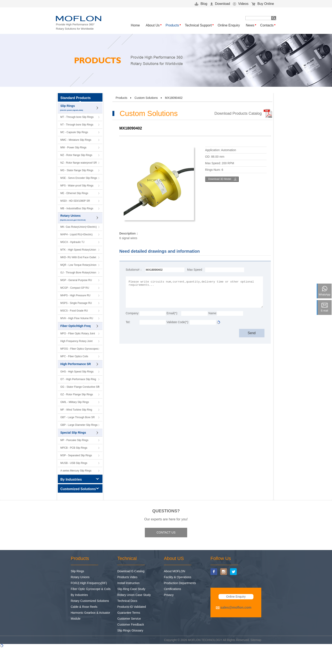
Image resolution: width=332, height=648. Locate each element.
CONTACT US (166, 532)
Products (172, 25)
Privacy (169, 595)
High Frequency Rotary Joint (76, 341)
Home (135, 25)
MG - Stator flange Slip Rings (76, 170)
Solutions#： (134, 269)
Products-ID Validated (131, 606)
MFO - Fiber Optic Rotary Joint (77, 333)
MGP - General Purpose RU (76, 280)
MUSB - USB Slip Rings (73, 463)
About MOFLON (174, 571)
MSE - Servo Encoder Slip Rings (78, 177)
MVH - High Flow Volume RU (76, 318)
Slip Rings (80, 108)
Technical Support (198, 25)
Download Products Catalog (238, 113)
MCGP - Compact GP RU (74, 287)
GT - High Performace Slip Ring (78, 379)
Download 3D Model (219, 179)
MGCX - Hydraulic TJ (72, 242)
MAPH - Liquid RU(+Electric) (76, 234)
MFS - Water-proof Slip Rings (76, 185)
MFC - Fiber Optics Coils (74, 356)
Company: (132, 313)
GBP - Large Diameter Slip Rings (79, 424)
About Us (153, 25)
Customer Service (129, 618)
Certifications (172, 589)
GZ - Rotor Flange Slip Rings (76, 394)
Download (220, 4)
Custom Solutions (146, 97)
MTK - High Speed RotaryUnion (78, 249)
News (250, 25)
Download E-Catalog (130, 571)
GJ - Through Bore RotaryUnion (78, 272)
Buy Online (262, 4)
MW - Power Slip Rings (73, 147)
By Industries (79, 595)
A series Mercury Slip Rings (75, 470)
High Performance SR (79, 364)
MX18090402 (174, 97)
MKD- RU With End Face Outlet (78, 257)
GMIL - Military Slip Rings (74, 402)
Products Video (127, 577)
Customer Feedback (130, 624)
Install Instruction (128, 583)
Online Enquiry (229, 25)
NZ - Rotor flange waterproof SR (78, 162)
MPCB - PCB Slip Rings (73, 447)
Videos (240, 4)
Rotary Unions (80, 218)
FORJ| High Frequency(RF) (89, 583)
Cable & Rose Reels (84, 606)
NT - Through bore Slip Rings (76, 124)
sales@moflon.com (235, 607)
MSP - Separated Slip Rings (76, 455)
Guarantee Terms (128, 612)
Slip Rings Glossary (130, 630)
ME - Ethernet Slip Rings (74, 193)
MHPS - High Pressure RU (75, 295)
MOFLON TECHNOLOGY (205, 640)
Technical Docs (127, 601)
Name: (212, 313)
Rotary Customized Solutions (90, 601)
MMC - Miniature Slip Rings (75, 139)
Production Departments (180, 583)
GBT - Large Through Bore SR (77, 417)
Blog (201, 4)
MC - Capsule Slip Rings (74, 132)
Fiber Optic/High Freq (79, 326)
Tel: (128, 322)
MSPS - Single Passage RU (76, 303)
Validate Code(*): (177, 322)
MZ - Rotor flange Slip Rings (76, 155)
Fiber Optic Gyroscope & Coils (91, 589)
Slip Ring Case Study (131, 589)
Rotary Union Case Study (134, 595)
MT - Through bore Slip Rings (77, 117)
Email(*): (172, 313)
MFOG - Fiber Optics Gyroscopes (79, 348)
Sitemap (255, 640)
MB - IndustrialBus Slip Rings (76, 208)
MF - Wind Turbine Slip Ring (76, 409)
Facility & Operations (177, 577)
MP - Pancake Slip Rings (74, 440)
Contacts (267, 25)
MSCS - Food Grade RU (74, 310)
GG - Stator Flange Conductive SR (80, 386)
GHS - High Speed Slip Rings (77, 371)
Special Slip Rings (79, 433)
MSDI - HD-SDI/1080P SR (75, 200)
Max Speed (194, 269)
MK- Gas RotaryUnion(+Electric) (78, 226)
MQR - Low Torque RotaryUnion (78, 264)
